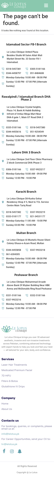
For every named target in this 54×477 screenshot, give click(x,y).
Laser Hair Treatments (14, 364)
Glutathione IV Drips (13, 386)
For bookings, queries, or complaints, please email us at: (26, 427)
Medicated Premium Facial (16, 370)
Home (4, 403)
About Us (6, 409)
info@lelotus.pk (10, 433)
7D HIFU (6, 375)
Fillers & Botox (9, 381)
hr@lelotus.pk (9, 444)
